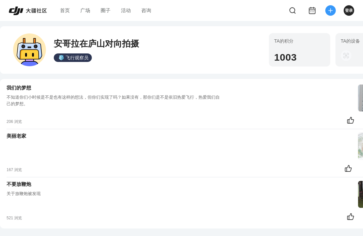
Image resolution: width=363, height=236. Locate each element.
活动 (126, 10)
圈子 (106, 10)
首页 (65, 10)
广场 (85, 10)
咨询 (146, 10)
